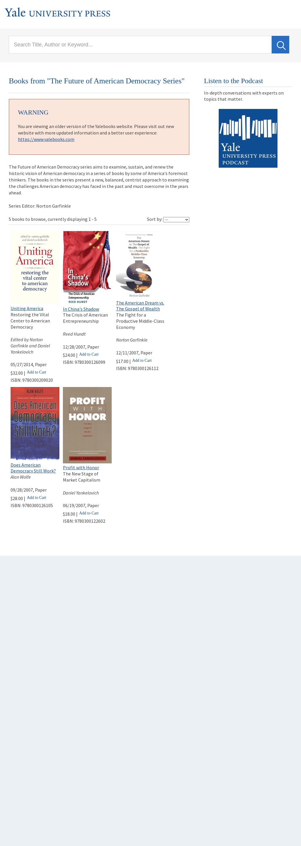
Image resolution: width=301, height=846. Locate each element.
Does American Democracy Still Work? (33, 468)
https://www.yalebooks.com (46, 139)
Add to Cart (36, 372)
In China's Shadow (81, 309)
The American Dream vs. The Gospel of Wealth (140, 306)
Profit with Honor (81, 467)
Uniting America (27, 308)
